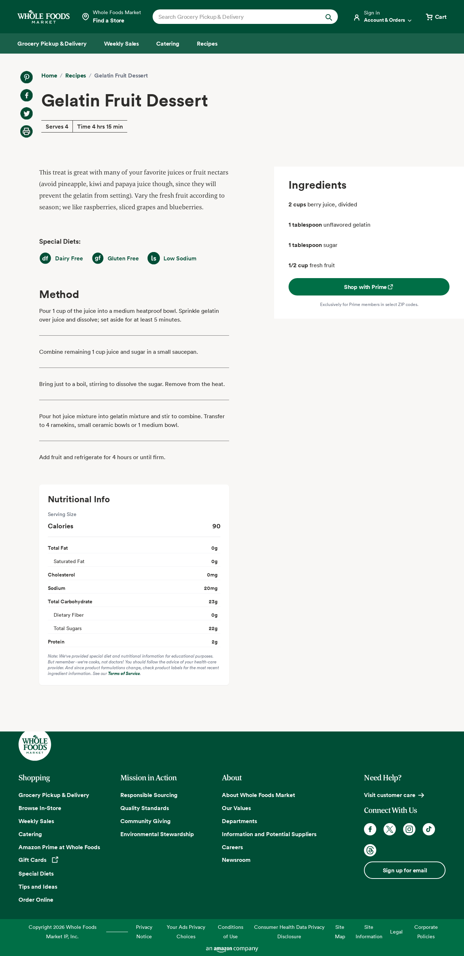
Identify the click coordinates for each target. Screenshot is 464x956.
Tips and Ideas (37, 886)
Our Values (236, 808)
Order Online (35, 899)
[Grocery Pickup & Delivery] (52, 43)
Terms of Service (124, 673)
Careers (232, 847)
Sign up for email (405, 870)
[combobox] (236, 16)
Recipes (75, 75)
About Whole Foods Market (258, 795)
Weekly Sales (36, 821)
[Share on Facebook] (26, 95)
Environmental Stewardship (157, 834)
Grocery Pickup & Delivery (53, 795)
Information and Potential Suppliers (269, 834)
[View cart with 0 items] (436, 16)
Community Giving (145, 821)
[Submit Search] (329, 16)
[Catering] (167, 43)
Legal (396, 931)
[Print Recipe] (26, 131)
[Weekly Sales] (121, 43)
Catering (30, 834)
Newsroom (236, 860)
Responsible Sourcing (149, 795)
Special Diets (36, 873)
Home (49, 75)
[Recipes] (207, 43)
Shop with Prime (369, 287)
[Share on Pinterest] (26, 77)
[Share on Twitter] (26, 113)
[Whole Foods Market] (43, 17)
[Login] (382, 16)
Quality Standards (144, 808)
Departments (239, 821)
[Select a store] (111, 17)
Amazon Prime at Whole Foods (59, 847)
